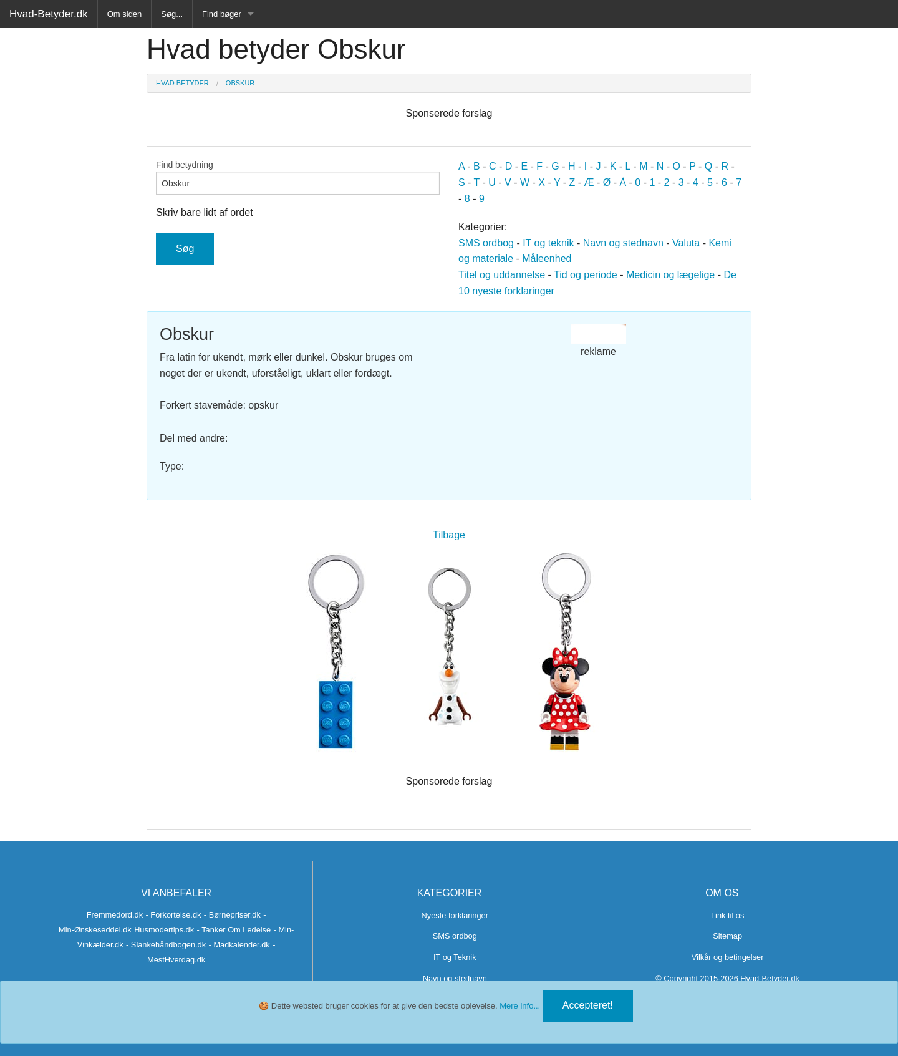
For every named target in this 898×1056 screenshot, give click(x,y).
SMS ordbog (486, 243)
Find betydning (298, 177)
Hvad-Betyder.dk (48, 14)
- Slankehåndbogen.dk (166, 944)
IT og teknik (548, 243)
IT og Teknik (454, 957)
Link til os (727, 915)
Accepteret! (587, 1005)
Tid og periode (585, 274)
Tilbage (449, 535)
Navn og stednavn (623, 243)
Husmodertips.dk (164, 929)
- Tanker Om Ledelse (234, 929)
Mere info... (520, 1005)
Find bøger (221, 14)
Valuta (686, 243)
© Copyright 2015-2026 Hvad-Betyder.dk (727, 978)
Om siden (124, 14)
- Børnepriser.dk (232, 914)
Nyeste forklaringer (455, 915)
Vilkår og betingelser (728, 957)
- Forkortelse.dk (173, 914)
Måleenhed (546, 258)
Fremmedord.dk (115, 914)
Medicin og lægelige (670, 274)
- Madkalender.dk (239, 944)
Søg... (172, 14)
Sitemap (727, 936)
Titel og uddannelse (501, 274)
